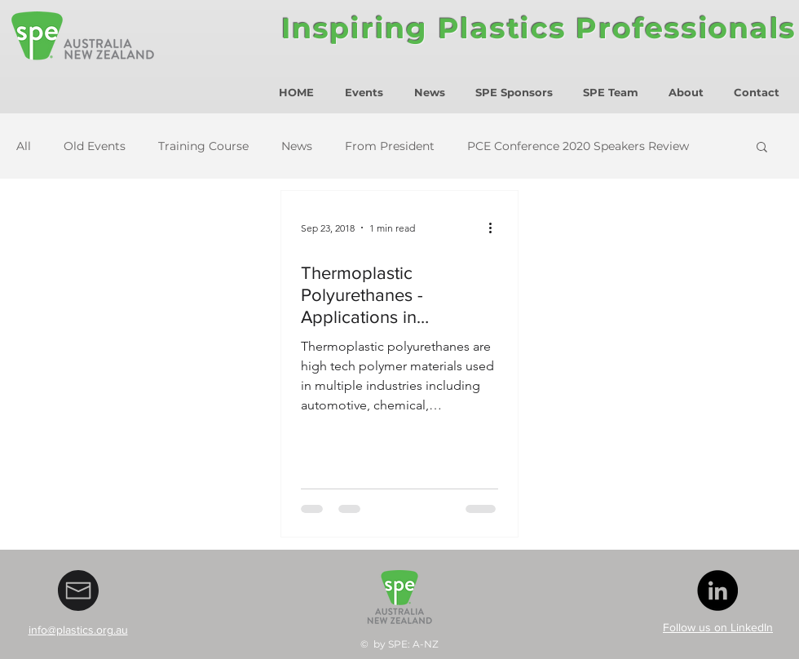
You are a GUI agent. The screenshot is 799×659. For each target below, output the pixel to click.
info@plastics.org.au (78, 629)
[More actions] (495, 227)
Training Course (203, 146)
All (23, 146)
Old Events (95, 146)
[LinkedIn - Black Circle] (717, 590)
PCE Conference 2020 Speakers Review (578, 146)
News (296, 146)
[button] (762, 148)
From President (390, 146)
